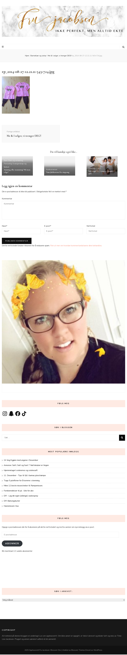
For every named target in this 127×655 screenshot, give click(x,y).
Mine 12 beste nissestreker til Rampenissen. (23, 486)
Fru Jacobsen (44, 650)
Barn (6, 160)
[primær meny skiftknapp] (3, 47)
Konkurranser (51, 169)
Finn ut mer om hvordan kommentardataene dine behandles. (76, 246)
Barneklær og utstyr (38, 56)
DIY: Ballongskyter (12, 501)
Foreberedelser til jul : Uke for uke (18, 491)
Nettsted (91, 226)
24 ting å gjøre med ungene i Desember (21, 460)
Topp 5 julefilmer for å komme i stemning (22, 481)
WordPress (98, 650)
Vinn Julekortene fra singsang (57, 173)
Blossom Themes (78, 650)
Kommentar (7, 199)
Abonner (12, 544)
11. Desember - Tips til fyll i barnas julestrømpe (25, 476)
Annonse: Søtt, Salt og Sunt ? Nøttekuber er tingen (26, 465)
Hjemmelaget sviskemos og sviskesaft (21, 470)
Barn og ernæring (15, 160)
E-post (47, 226)
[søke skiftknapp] (123, 47)
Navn (4, 226)
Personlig (8, 164)
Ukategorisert (94, 168)
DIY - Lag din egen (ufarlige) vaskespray (21, 496)
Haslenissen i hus (11, 506)
